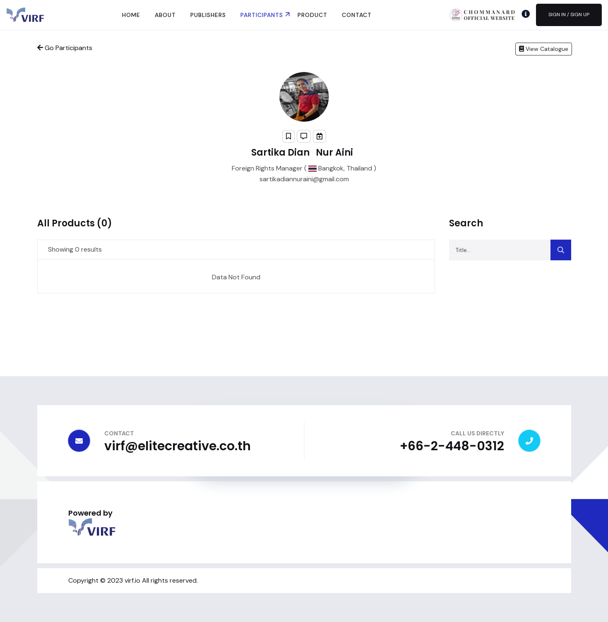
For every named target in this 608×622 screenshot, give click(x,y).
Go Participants (64, 47)
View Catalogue (543, 49)
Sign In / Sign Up (568, 14)
